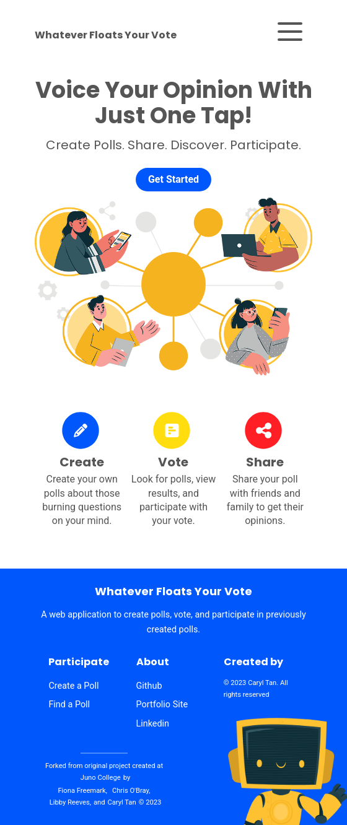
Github (149, 686)
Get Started (173, 179)
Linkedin (153, 724)
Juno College (101, 778)
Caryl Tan (262, 683)
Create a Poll (73, 686)
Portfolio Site (162, 705)
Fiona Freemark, (82, 791)
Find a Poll (69, 705)
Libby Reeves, (70, 802)
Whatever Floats (106, 35)
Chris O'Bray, (131, 791)
